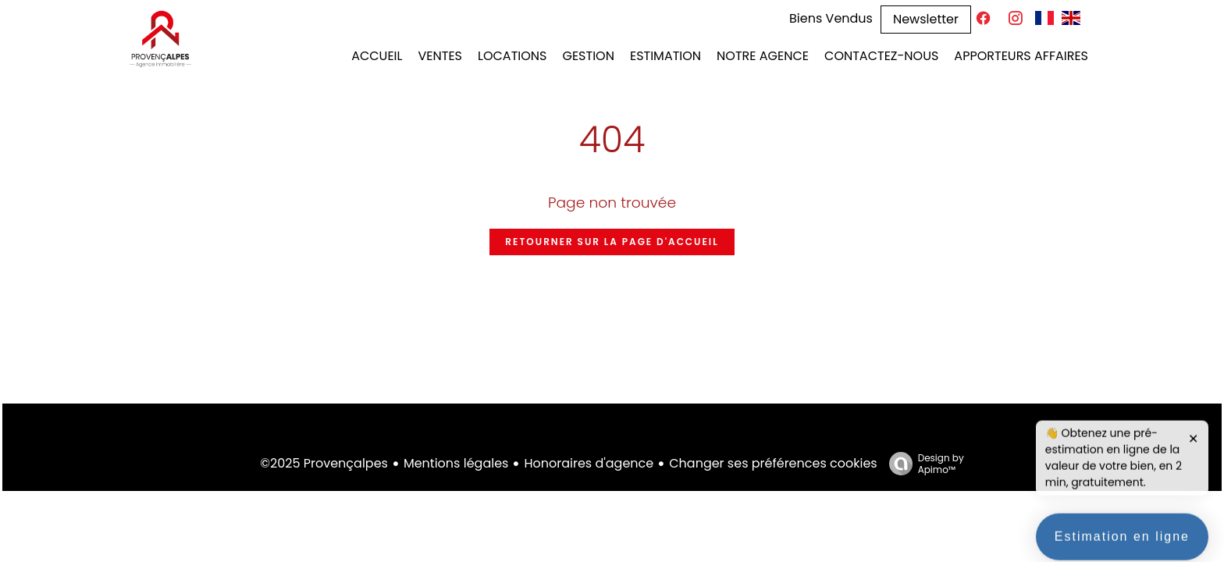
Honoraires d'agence (588, 463)
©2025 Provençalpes (324, 463)
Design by (922, 463)
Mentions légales (456, 463)
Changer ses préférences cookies (773, 463)
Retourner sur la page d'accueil (611, 241)
